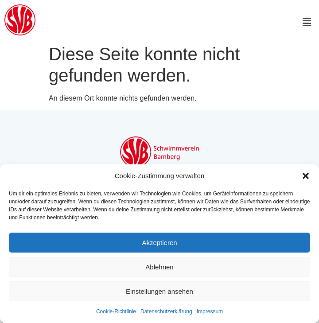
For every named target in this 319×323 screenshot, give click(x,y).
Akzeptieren (159, 242)
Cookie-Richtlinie (116, 311)
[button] (305, 175)
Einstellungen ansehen (159, 291)
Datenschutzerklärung (166, 311)
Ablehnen (159, 267)
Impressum (210, 311)
